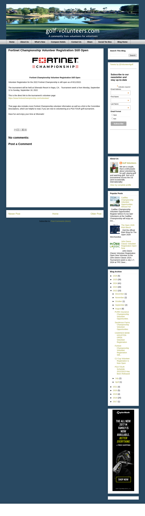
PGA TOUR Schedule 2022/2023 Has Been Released (122, 370)
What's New (40, 42)
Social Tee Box (105, 42)
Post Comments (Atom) (60, 221)
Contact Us (76, 42)
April (117, 382)
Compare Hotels (58, 42)
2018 (115, 398)
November (119, 297)
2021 (115, 387)
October (119, 301)
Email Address (120, 89)
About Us (24, 42)
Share (89, 42)
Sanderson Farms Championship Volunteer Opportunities (122, 325)
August (118, 309)
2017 (115, 401)
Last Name (120, 104)
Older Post (96, 214)
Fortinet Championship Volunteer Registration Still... (122, 350)
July (117, 378)
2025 (115, 279)
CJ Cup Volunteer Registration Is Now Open (122, 360)
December (119, 294)
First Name (120, 97)
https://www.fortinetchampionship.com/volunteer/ (28, 98)
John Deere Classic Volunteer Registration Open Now (129, 244)
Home (11, 42)
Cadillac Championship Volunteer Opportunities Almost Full (127, 202)
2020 (115, 390)
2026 (115, 276)
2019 (115, 394)
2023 (115, 287)
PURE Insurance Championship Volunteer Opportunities (122, 315)
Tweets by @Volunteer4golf (121, 64)
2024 (115, 283)
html (115, 115)
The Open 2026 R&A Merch (127, 226)
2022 (115, 291)
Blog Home (122, 42)
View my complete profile (120, 185)
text (115, 119)
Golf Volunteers (129, 163)
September (120, 305)
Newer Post (14, 214)
